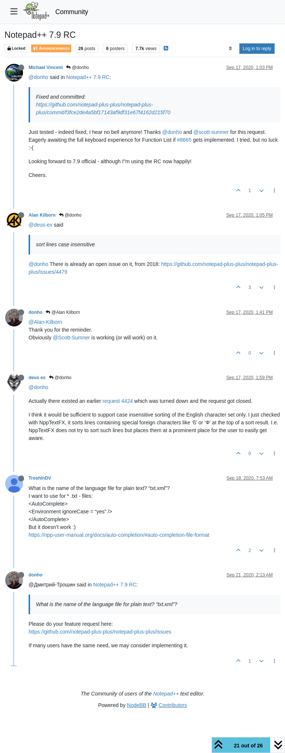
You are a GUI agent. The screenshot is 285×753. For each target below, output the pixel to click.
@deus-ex (40, 225)
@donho (77, 67)
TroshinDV (40, 478)
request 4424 (118, 401)
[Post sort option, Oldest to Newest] (230, 48)
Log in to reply (257, 48)
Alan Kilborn (42, 215)
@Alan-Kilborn (45, 322)
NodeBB (136, 705)
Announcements (51, 48)
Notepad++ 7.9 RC (87, 77)
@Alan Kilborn (63, 312)
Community (71, 12)
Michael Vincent (46, 67)
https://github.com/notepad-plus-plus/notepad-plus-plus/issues (100, 632)
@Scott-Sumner (71, 338)
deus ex (37, 377)
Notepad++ (166, 694)
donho (35, 312)
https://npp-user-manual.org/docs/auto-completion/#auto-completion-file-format (119, 535)
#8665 (184, 140)
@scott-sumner (211, 132)
